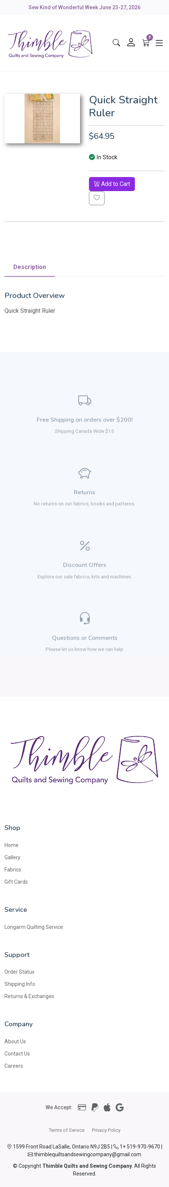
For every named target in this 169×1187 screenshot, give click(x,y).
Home (11, 845)
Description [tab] (29, 288)
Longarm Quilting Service (33, 927)
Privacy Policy (106, 1130)
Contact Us (17, 1054)
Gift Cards (16, 882)
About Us (15, 1041)
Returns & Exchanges (29, 996)
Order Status (19, 972)
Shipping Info (19, 984)
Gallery (12, 857)
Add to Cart (112, 183)
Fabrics (12, 870)
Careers (13, 1066)
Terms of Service (66, 1130)
